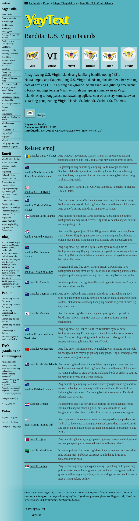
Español (14, 417)
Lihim (4, 126)
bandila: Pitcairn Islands (43, 364)
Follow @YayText (9, 404)
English (5, 417)
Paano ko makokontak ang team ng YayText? (11, 389)
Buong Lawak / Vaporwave (8, 73)
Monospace (6, 28)
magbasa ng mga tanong (13, 394)
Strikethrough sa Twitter (9, 331)
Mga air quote (7, 140)
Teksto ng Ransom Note (9, 79)
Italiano (14, 422)
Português (6, 427)
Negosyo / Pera (8, 214)
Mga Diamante (8, 123)
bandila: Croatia (39, 403)
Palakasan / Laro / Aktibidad (9, 195)
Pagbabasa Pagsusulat (11, 211)
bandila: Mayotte (39, 313)
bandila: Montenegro (41, 348)
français (5, 422)
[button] (25, 4)
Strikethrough (7, 21)
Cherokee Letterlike (10, 93)
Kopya (41, 115)
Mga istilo (9, 9)
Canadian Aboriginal (10, 97)
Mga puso (6, 136)
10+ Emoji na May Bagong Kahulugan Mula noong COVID (11, 263)
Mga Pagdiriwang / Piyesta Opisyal (10, 189)
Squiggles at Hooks (10, 84)
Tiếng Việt (16, 427)
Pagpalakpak (7, 133)
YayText (36, 514)
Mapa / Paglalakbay (10, 224)
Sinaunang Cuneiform (11, 103)
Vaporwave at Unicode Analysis (10, 254)
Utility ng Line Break (11, 143)
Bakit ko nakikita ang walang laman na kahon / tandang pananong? (11, 372)
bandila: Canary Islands (43, 155)
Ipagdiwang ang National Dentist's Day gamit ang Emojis (11, 284)
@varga (52, 500)
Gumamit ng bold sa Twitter (10, 320)
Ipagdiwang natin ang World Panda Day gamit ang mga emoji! (11, 274)
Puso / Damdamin (9, 162)
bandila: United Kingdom (38, 236)
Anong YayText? (9, 362)
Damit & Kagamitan (10, 200)
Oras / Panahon (8, 185)
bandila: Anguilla (39, 282)
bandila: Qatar (38, 439)
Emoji (6, 153)
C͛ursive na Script (9, 18)
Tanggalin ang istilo (10, 147)
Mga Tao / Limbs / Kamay (9, 167)
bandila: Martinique (41, 450)
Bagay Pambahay (9, 221)
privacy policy (31, 500)
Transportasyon (8, 182)
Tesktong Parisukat (10, 53)
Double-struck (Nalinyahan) (8, 42)
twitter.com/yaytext (87, 492)
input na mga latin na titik (38, 424)
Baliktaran (6, 47)
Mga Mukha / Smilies (11, 159)
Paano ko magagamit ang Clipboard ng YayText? (10, 382)
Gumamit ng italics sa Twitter (11, 326)
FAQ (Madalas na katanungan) (11, 351)
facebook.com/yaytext (110, 492)
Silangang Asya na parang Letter (9, 88)
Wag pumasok (8, 130)
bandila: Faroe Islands (42, 215)
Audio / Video (8, 204)
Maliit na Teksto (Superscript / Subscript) (8, 63)
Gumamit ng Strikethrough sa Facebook (9, 313)
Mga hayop (6, 172)
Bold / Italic (7, 14)
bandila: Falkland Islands (38, 389)
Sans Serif (6, 69)
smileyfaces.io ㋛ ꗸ (10, 398)
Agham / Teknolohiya (11, 207)
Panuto (7, 293)
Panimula (6, 3)
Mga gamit (6, 217)
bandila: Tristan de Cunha (38, 271)
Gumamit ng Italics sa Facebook (11, 305)
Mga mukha (7, 114)
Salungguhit (7, 31)
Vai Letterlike (7, 100)
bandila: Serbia (38, 466)
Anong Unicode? (9, 365)
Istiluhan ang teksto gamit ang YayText (10, 337)
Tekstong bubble (9, 50)
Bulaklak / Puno (8, 175)
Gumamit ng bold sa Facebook (10, 299)
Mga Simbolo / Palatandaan (8, 228)
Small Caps (6, 57)
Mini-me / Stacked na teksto (11, 118)
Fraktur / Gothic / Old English (11, 36)
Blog (5, 237)
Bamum (5, 107)
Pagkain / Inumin (9, 178)
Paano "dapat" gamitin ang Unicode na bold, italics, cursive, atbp (11, 246)
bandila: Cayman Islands (44, 293)
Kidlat (4, 110)
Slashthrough (7, 25)
